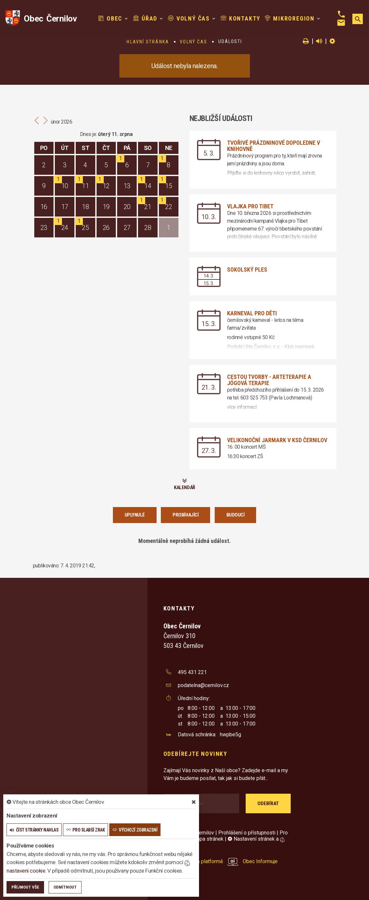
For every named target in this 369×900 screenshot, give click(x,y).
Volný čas (189, 18)
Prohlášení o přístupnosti (246, 833)
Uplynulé (135, 515)
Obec (110, 18)
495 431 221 (192, 672)
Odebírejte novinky (195, 753)
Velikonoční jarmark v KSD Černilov (277, 440)
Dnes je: (88, 134)
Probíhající (185, 515)
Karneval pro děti (252, 313)
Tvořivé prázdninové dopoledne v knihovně (273, 145)
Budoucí (235, 515)
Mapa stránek (207, 839)
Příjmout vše (25, 887)
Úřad (145, 18)
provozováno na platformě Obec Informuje (220, 861)
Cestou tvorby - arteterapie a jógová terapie (269, 379)
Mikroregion (290, 18)
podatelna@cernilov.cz (203, 685)
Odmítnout (65, 887)
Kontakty (240, 18)
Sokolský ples (247, 269)
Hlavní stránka (148, 41)
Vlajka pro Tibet (250, 206)
